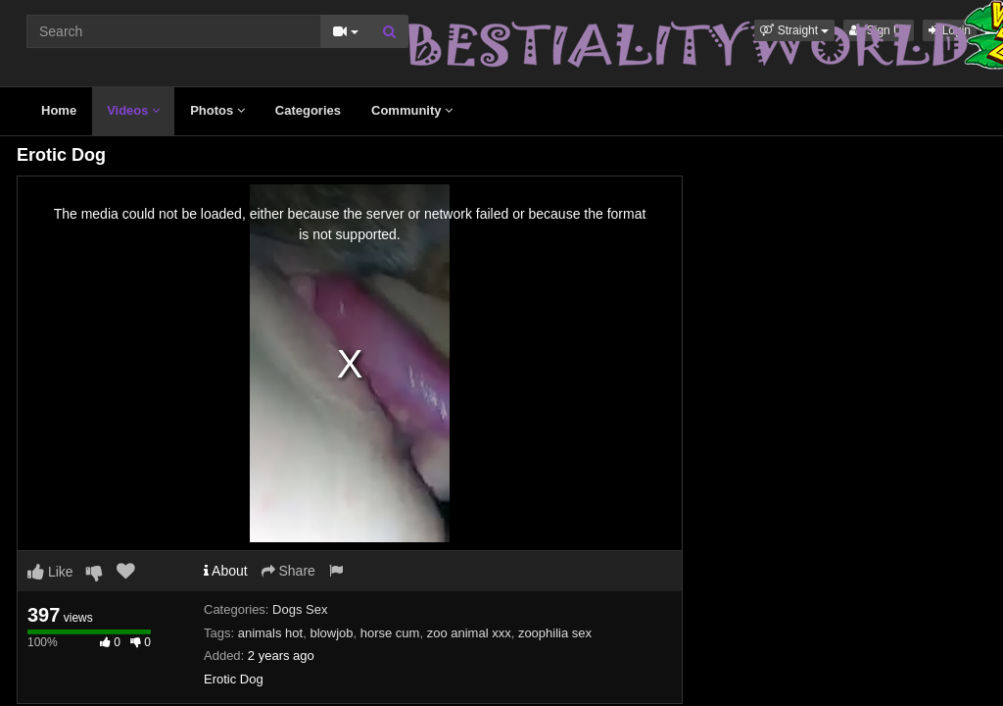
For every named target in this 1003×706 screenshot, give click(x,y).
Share (288, 571)
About (226, 571)
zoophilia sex (555, 633)
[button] (794, 30)
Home (58, 110)
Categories (308, 110)
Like (50, 572)
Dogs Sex (299, 609)
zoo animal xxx (469, 633)
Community (412, 110)
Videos (133, 110)
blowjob (331, 633)
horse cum (390, 633)
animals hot (270, 633)
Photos (217, 110)
